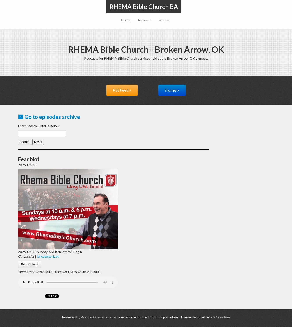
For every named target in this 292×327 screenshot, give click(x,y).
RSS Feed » (122, 90)
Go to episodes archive (49, 117)
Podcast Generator (96, 317)
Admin (164, 20)
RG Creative (220, 317)
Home (125, 20)
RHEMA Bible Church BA (144, 6)
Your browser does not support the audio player (68, 282)
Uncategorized (48, 256)
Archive (145, 20)
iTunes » (172, 90)
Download (29, 264)
